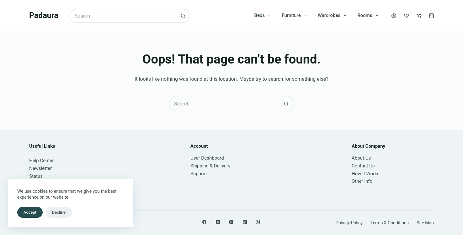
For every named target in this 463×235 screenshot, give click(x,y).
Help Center (41, 160)
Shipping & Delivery (210, 166)
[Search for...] (122, 16)
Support (198, 173)
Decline (59, 212)
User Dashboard (207, 158)
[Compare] (419, 15)
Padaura (43, 15)
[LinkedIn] (245, 222)
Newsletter (40, 168)
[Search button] (183, 16)
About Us (361, 158)
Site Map (425, 222)
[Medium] (258, 222)
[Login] (393, 15)
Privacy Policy (349, 222)
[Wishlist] (406, 15)
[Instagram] (231, 222)
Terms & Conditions (389, 222)
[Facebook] (204, 222)
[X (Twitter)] (218, 222)
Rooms (369, 15)
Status (36, 176)
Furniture (295, 15)
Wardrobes (333, 15)
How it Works (366, 173)
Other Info (362, 181)
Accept (30, 212)
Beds (264, 15)
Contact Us (363, 166)
